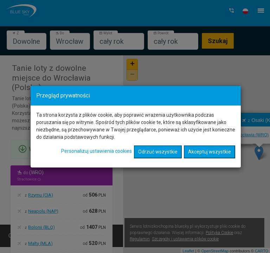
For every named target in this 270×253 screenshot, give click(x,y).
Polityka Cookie (219, 232)
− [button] (132, 75)
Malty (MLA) (40, 243)
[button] (245, 11)
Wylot (105, 33)
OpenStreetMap (215, 251)
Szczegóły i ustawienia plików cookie (185, 239)
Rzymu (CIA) (40, 195)
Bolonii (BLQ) (41, 227)
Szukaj (218, 41)
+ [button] (132, 64)
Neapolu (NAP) (43, 211)
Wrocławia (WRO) (192, 130)
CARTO (261, 251)
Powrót (160, 33)
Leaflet (188, 251)
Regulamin (140, 239)
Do (60, 33)
